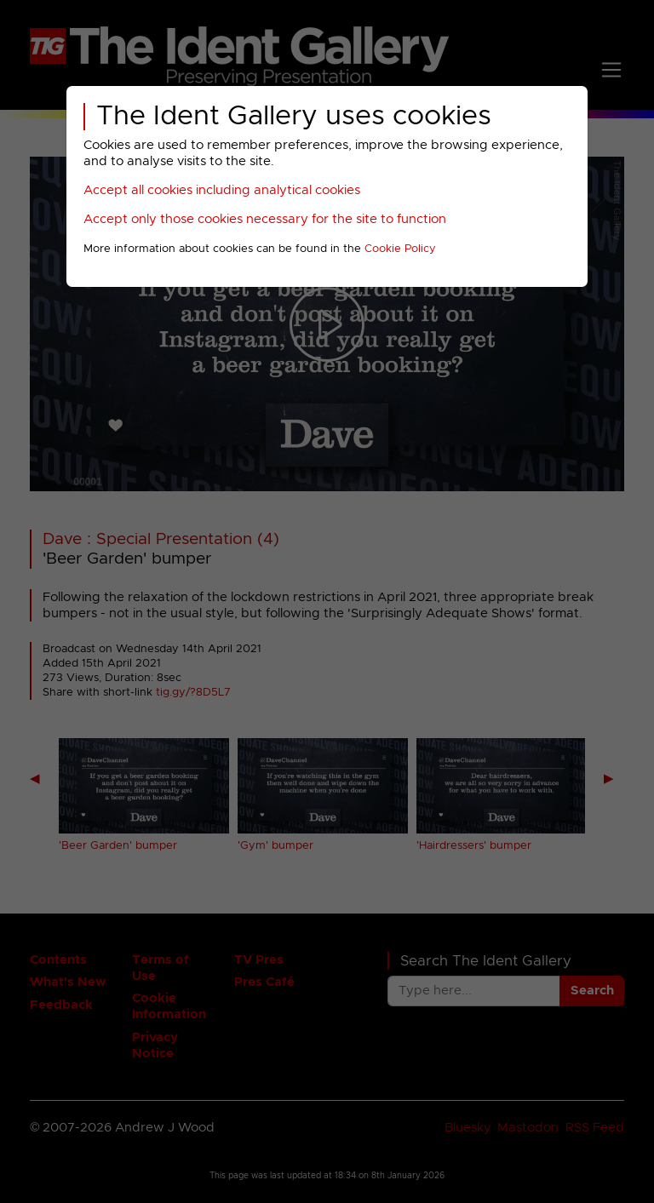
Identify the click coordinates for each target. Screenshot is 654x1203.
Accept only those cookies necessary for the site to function (264, 219)
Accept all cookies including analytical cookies (221, 190)
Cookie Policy (400, 249)
